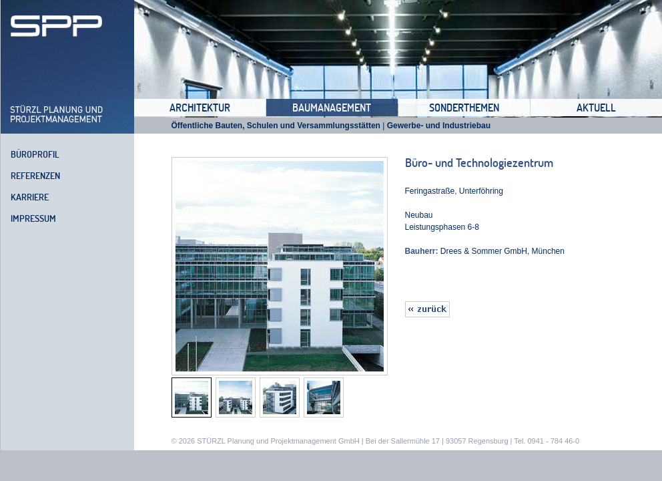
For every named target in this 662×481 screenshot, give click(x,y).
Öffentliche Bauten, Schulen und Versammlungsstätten (276, 125)
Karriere (30, 197)
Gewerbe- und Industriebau (438, 125)
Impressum (33, 218)
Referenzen (35, 176)
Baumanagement (331, 107)
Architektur (200, 107)
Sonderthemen (464, 107)
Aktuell (596, 107)
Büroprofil (35, 154)
